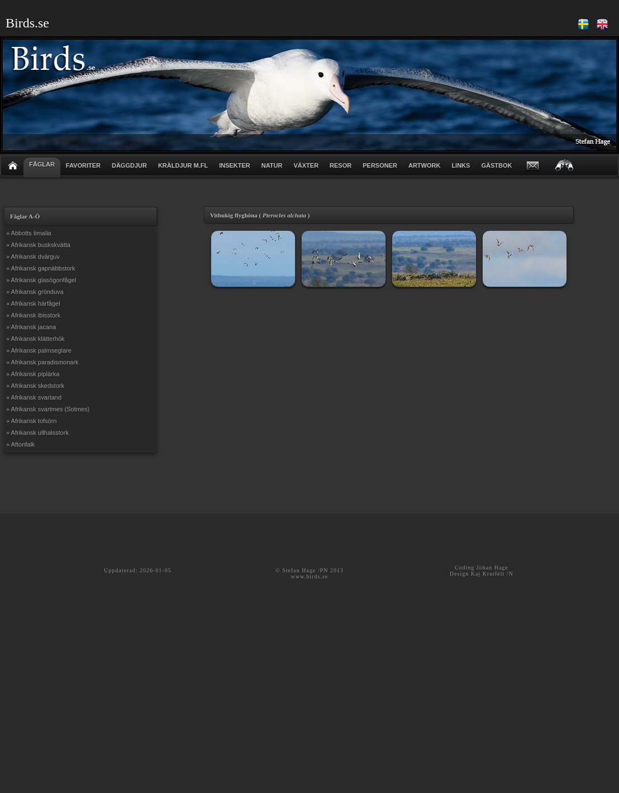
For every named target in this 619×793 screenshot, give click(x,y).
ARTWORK (424, 165)
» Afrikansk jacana (31, 327)
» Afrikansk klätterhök (35, 338)
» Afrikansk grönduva (35, 291)
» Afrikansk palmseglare (39, 350)
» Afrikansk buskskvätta (38, 244)
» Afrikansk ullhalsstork (37, 432)
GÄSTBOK (496, 165)
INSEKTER (234, 165)
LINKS (460, 165)
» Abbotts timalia (28, 233)
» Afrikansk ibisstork (33, 315)
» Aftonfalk (20, 444)
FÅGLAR (42, 164)
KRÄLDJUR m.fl (183, 165)
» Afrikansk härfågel (33, 303)
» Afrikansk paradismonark (42, 362)
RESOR (340, 165)
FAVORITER (83, 165)
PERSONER (380, 165)
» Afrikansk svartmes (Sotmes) (47, 409)
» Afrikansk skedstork (35, 385)
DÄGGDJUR (129, 165)
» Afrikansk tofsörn (31, 420)
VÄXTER (305, 165)
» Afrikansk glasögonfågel (41, 280)
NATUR (272, 165)
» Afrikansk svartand (33, 397)
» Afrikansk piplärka (32, 374)
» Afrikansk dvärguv (33, 256)
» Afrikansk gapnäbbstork (40, 268)
